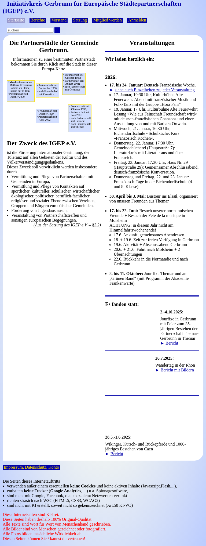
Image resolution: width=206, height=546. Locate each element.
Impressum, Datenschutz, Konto (31, 467)
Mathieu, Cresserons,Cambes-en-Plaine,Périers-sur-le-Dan (21, 89)
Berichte (38, 20)
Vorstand (59, 20)
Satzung (80, 20)
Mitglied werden (107, 20)
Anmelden (137, 20)
